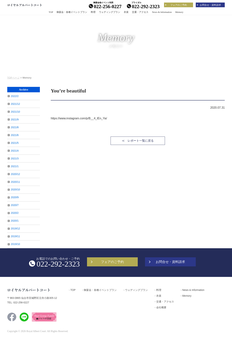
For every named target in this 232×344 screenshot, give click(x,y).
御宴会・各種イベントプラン (72, 12)
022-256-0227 (105, 6)
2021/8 (15, 127)
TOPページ (13, 77)
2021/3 (15, 158)
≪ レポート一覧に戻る (138, 140)
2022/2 (15, 96)
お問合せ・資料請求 (210, 5)
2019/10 (15, 244)
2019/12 (15, 228)
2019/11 (15, 236)
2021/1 (15, 166)
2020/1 (15, 220)
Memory (179, 12)
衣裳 (126, 12)
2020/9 (15, 197)
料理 (93, 12)
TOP (51, 12)
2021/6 (15, 135)
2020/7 (15, 205)
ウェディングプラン (109, 12)
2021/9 (15, 119)
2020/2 (15, 212)
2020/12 (15, 174)
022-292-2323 (143, 6)
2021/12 (15, 103)
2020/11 (15, 181)
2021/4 (15, 150)
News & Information (162, 12)
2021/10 (15, 111)
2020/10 (15, 189)
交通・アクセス (140, 12)
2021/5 (15, 142)
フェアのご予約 (178, 5)
